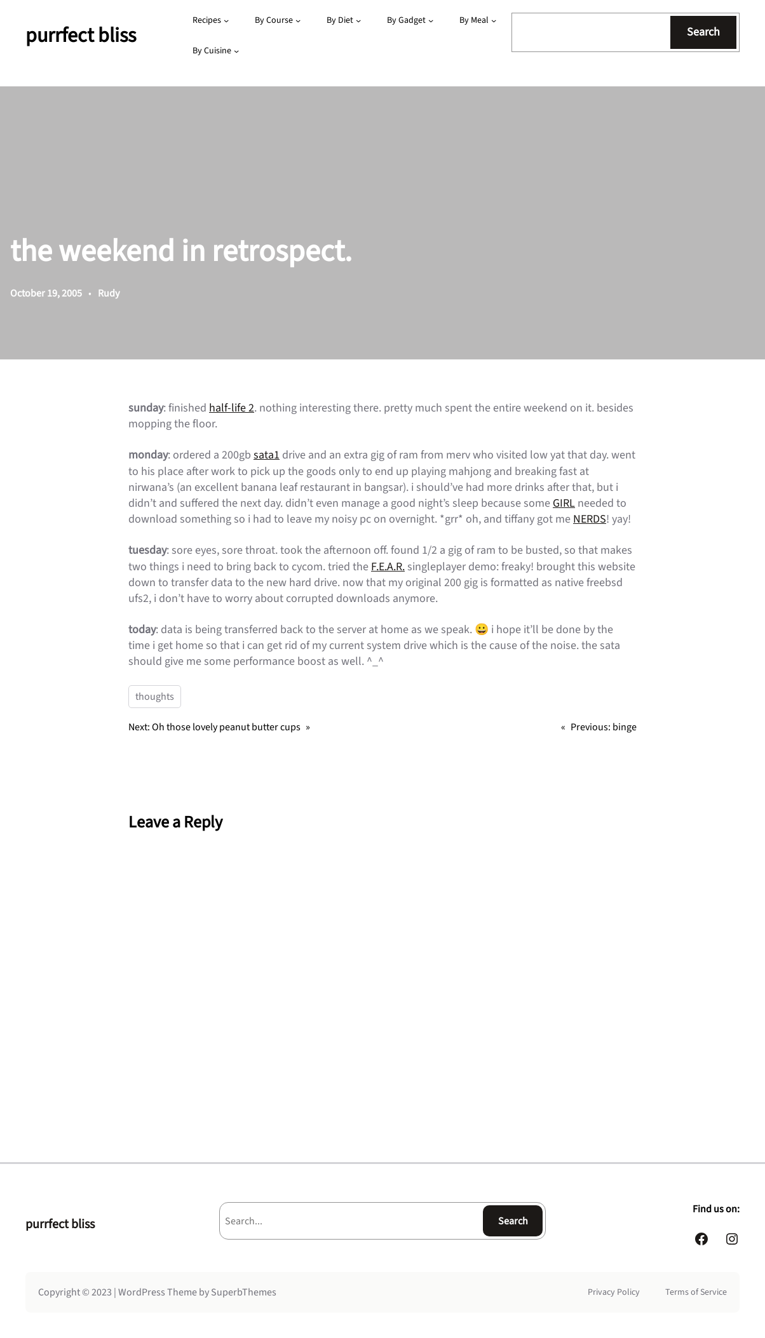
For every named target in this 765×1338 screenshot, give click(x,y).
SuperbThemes (243, 1292)
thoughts (154, 697)
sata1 (267, 455)
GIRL (564, 503)
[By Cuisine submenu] (236, 50)
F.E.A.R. (388, 567)
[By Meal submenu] (493, 20)
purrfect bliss (80, 35)
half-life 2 (231, 408)
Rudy (108, 293)
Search (703, 32)
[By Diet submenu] (358, 20)
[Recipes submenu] (226, 20)
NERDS (589, 519)
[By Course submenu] (298, 20)
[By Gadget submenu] (430, 20)
